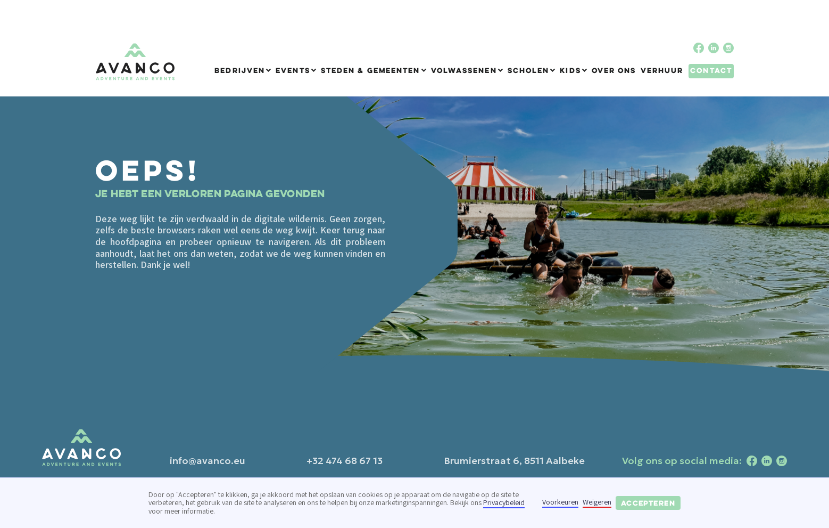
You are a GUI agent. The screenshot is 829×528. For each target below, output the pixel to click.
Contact (711, 70)
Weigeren (597, 502)
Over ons (614, 70)
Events (293, 70)
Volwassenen (464, 70)
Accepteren (648, 503)
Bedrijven (239, 70)
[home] (135, 62)
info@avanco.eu (207, 461)
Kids (570, 70)
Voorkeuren (560, 502)
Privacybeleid (504, 502)
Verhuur (662, 70)
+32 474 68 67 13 (344, 461)
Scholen (529, 70)
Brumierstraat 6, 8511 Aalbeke (514, 461)
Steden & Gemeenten (370, 70)
